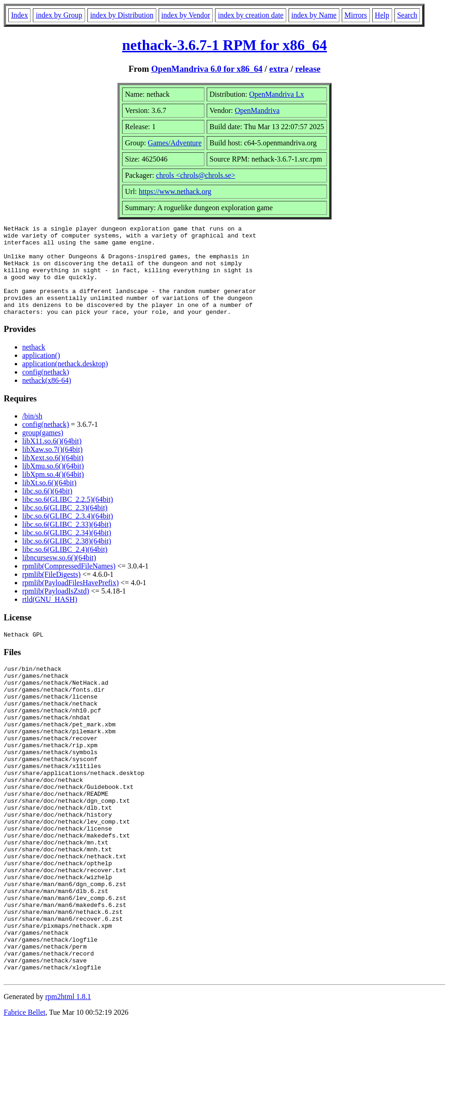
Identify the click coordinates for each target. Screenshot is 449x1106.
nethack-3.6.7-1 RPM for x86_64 (224, 45)
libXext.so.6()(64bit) (52, 476)
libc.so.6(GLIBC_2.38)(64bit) (66, 559)
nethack (33, 365)
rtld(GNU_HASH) (49, 617)
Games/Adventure (175, 143)
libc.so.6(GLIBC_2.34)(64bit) (66, 551)
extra (279, 69)
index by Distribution (122, 15)
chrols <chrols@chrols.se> (195, 175)
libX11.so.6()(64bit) (51, 459)
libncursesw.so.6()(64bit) (59, 576)
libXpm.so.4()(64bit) (53, 492)
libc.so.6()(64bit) (47, 509)
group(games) (42, 451)
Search (407, 15)
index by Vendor (185, 15)
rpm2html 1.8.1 (68, 1078)
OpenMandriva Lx (276, 94)
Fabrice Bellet (24, 1094)
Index (19, 15)
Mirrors (355, 15)
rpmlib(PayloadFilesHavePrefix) (70, 601)
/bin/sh (32, 434)
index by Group (59, 15)
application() (41, 373)
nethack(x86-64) (46, 398)
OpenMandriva (257, 110)
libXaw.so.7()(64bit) (52, 467)
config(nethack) (45, 390)
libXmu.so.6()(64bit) (53, 484)
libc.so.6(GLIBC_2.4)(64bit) (64, 567)
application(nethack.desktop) (65, 382)
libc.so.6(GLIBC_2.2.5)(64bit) (67, 517)
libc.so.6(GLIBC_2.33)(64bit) (66, 542)
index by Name (314, 15)
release (307, 69)
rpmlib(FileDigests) (51, 592)
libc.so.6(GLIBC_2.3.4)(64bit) (67, 534)
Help (382, 15)
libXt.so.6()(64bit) (49, 501)
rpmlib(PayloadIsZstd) (55, 609)
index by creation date (250, 15)
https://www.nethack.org (175, 191)
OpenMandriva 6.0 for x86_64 (207, 69)
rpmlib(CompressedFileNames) (69, 584)
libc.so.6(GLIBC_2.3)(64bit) (64, 526)
